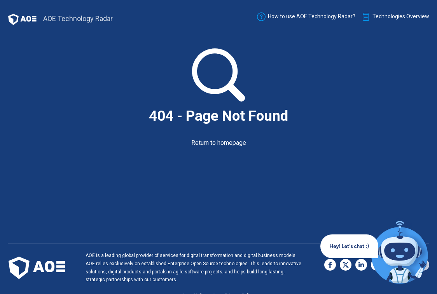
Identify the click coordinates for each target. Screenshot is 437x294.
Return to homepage (218, 142)
